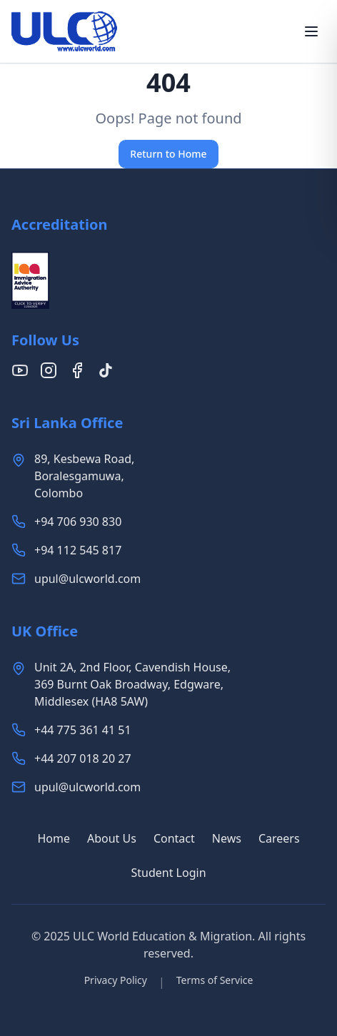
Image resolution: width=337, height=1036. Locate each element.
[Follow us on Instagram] (48, 370)
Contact (174, 838)
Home (53, 838)
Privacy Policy (115, 980)
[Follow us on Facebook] (77, 370)
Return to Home (168, 154)
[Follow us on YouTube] (20, 370)
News (226, 838)
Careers (279, 838)
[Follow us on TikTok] (105, 370)
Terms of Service (214, 980)
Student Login (168, 872)
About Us (111, 838)
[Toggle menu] (311, 31)
